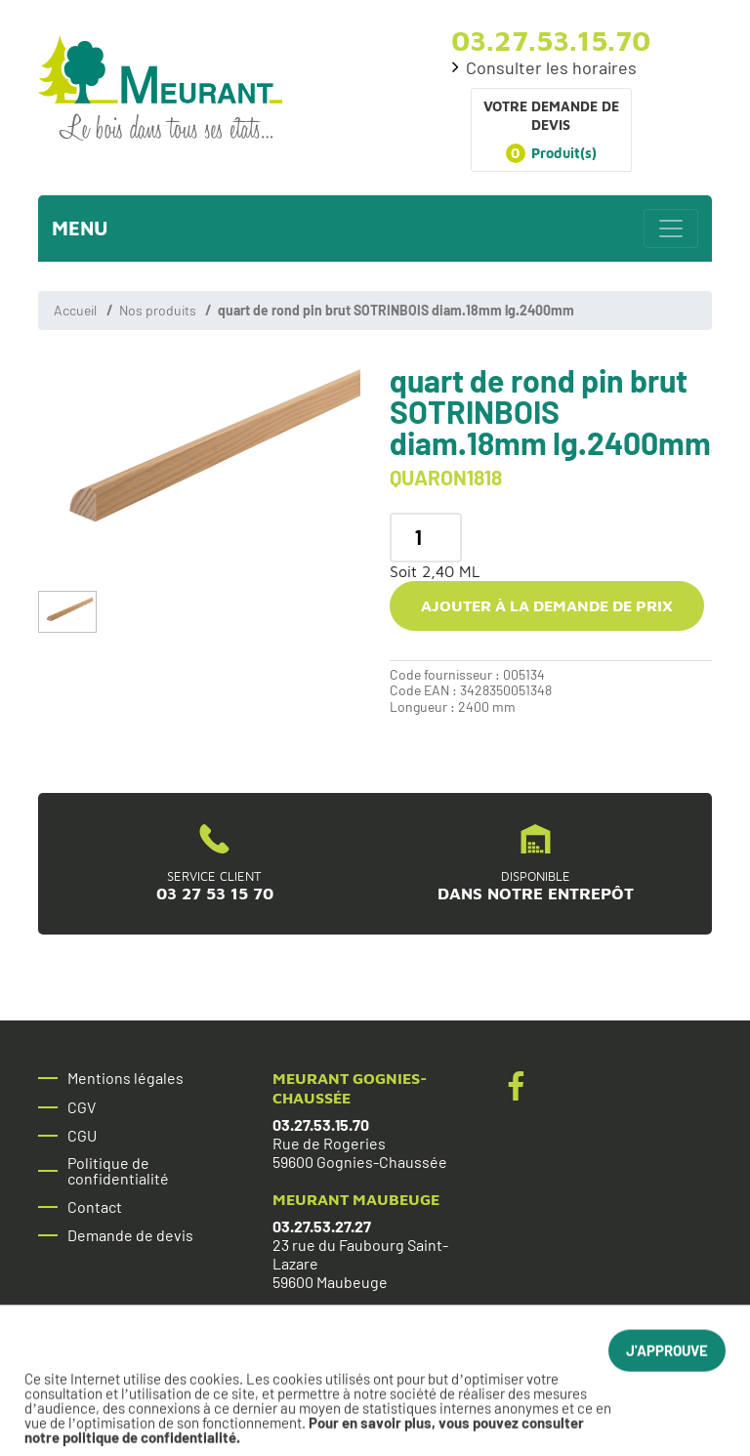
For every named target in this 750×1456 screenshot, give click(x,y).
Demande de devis (130, 1235)
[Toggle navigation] (671, 228)
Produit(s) (551, 153)
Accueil (75, 310)
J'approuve (667, 1360)
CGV (81, 1107)
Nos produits (157, 310)
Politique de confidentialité (118, 1170)
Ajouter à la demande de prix (547, 605)
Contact (94, 1207)
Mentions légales (125, 1078)
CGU (82, 1136)
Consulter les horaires (551, 68)
